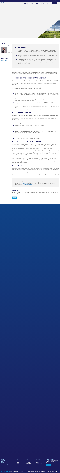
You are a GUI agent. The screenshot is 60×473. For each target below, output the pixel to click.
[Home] (3, 3)
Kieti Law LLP (28, 463)
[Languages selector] (57, 1)
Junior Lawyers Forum (29, 466)
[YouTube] (7, 471)
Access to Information (31, 471)
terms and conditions (25, 183)
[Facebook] (1, 471)
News (37, 3)
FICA (50, 471)
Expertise (26, 3)
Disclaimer (48, 471)
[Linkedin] (6, 471)
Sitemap (53, 471)
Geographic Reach (39, 463)
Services (37, 462)
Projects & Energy (4, 60)
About (42, 3)
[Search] (59, 3)
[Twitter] (3, 471)
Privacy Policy (44, 471)
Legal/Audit (40, 471)
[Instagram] (4, 471)
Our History (28, 462)
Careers (48, 3)
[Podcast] (9, 471)
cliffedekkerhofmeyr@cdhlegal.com (27, 184)
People (32, 3)
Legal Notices (36, 471)
